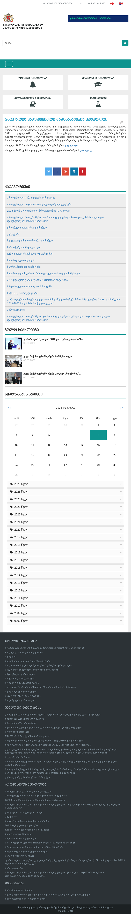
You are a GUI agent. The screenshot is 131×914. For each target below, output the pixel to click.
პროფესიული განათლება (32, 102)
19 (49, 455)
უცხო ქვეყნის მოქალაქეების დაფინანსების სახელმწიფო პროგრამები (48, 745)
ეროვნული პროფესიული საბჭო (27, 227)
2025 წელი (19, 491)
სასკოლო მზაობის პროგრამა (23, 696)
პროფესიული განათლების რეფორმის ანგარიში (37, 279)
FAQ (80, 3)
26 (49, 465)
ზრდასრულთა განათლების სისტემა (29, 286)
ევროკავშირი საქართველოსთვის (25, 898)
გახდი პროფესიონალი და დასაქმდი (30, 253)
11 (32, 445)
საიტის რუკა (96, 3)
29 (49, 425)
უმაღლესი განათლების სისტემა (24, 719)
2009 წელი (19, 613)
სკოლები (10, 656)
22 (98, 455)
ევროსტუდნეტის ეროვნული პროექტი (27, 777)
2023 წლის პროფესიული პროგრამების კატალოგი (38, 210)
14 (82, 445)
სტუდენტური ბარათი (17, 757)
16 (114, 445)
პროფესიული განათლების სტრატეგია (31, 197)
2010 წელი (19, 605)
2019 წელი (19, 537)
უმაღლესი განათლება (98, 82)
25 (32, 465)
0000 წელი (19, 620)
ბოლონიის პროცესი (17, 731)
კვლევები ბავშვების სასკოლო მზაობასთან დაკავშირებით (40, 687)
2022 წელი (19, 514)
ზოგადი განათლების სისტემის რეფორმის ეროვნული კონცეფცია (44, 648)
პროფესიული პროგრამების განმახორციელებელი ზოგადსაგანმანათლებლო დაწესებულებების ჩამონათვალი (55, 219)
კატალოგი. (87, 150)
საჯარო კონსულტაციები (22, 293)
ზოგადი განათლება (32, 82)
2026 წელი (19, 484)
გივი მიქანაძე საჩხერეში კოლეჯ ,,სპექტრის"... (52, 373)
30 (65, 425)
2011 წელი (19, 598)
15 (98, 445)
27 (16, 425)
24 (16, 465)
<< (9, 407)
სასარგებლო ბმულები (57, 3)
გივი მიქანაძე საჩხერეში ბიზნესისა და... (48, 356)
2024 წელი (19, 499)
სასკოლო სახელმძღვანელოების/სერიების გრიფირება (38, 665)
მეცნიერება (98, 102)
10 (16, 445)
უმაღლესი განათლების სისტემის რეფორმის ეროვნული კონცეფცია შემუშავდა (52, 714)
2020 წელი (19, 529)
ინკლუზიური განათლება (20, 674)
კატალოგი (71, 145)
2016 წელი (19, 560)
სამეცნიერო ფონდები (18, 890)
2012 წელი (19, 590)
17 (16, 455)
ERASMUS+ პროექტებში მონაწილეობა (27, 736)
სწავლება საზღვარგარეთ (20, 723)
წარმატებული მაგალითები (24, 247)
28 (32, 425)
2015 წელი (19, 567)
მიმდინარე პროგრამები (19, 678)
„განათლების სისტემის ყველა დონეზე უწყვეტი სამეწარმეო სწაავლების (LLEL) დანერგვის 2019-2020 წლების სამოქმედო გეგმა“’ (63, 301)
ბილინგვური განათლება (20, 700)
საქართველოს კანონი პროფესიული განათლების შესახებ (43, 273)
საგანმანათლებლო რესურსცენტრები (27, 661)
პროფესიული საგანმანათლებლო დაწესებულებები (39, 204)
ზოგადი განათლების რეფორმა (24, 652)
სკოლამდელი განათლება (21, 691)
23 (114, 455)
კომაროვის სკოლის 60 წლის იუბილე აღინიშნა (53, 339)
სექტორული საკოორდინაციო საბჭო (30, 240)
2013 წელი (19, 582)
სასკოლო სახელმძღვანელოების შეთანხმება (32, 669)
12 (49, 445)
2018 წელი (19, 544)
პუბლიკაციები (16, 309)
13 (65, 445)
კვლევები (13, 234)
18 (32, 455)
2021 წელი (19, 522)
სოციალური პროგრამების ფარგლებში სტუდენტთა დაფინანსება (44, 740)
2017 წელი (19, 552)
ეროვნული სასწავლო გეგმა (22, 683)
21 (82, 455)
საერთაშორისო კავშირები (24, 266)
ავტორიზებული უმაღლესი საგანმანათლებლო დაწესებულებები (43, 727)
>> (121, 407)
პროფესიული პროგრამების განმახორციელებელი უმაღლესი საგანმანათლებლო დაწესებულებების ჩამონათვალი (58, 318)
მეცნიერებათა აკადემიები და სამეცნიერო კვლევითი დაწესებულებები (48, 894)
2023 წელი (19, 506)
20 (65, 455)
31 (82, 425)
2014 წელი (19, 575)
